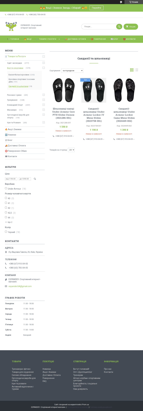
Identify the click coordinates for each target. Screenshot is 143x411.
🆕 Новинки (10, 135)
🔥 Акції (27, 39)
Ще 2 (10, 222)
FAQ (44, 381)
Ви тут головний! (81, 369)
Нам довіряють (80, 389)
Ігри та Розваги (14, 122)
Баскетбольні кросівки (19, 75)
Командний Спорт (15, 105)
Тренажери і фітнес (21, 369)
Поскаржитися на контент (77, 407)
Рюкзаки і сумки (14, 95)
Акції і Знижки (49, 372)
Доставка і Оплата (52, 375)
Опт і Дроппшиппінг (82, 372)
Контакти (108, 372)
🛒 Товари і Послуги (46, 39)
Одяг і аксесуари (14, 63)
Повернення (48, 378)
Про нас (107, 369)
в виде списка (136, 70)
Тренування (12, 100)
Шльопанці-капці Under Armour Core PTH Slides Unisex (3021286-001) (63, 113)
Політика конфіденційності (101, 407)
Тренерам (78, 375)
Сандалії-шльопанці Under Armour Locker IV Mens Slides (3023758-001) (93, 114)
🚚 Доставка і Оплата (75, 39)
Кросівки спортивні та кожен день (22, 80)
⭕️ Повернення (98, 39)
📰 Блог (114, 39)
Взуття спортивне (15, 68)
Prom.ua (85, 405)
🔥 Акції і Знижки (13, 129)
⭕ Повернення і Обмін (16, 151)
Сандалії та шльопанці (18, 86)
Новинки (47, 369)
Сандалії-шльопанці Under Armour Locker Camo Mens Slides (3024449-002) (124, 114)
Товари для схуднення (23, 372)
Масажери (11, 110)
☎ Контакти (11, 156)
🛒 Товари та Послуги (15, 56)
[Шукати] (119, 26)
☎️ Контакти (129, 39)
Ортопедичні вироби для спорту (18, 116)
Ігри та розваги (19, 383)
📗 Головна (13, 39)
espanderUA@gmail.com (20, 286)
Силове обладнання (21, 375)
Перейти (96, 7)
